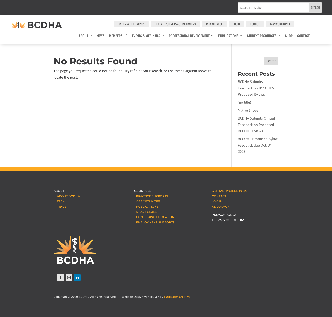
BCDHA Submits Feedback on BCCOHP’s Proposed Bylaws (256, 88)
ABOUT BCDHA (67, 196)
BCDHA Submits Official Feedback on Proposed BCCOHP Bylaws (256, 124)
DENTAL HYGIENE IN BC (229, 191)
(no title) (244, 102)
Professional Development (189, 36)
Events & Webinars (146, 36)
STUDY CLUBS (145, 212)
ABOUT (83, 36)
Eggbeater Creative (177, 297)
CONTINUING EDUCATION (153, 217)
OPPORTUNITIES (147, 201)
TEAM (59, 201)
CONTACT (303, 36)
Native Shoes (248, 110)
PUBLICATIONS (146, 206)
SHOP (289, 36)
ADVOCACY (220, 206)
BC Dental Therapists (131, 24)
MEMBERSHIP (118, 36)
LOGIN (236, 24)
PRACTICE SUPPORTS (150, 196)
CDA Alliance (214, 24)
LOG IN (217, 201)
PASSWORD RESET (280, 24)
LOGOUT (255, 24)
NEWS (100, 36)
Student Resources (261, 36)
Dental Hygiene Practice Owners (175, 24)
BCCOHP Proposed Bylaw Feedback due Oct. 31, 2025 (258, 145)
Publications (228, 36)
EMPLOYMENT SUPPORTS (154, 222)
